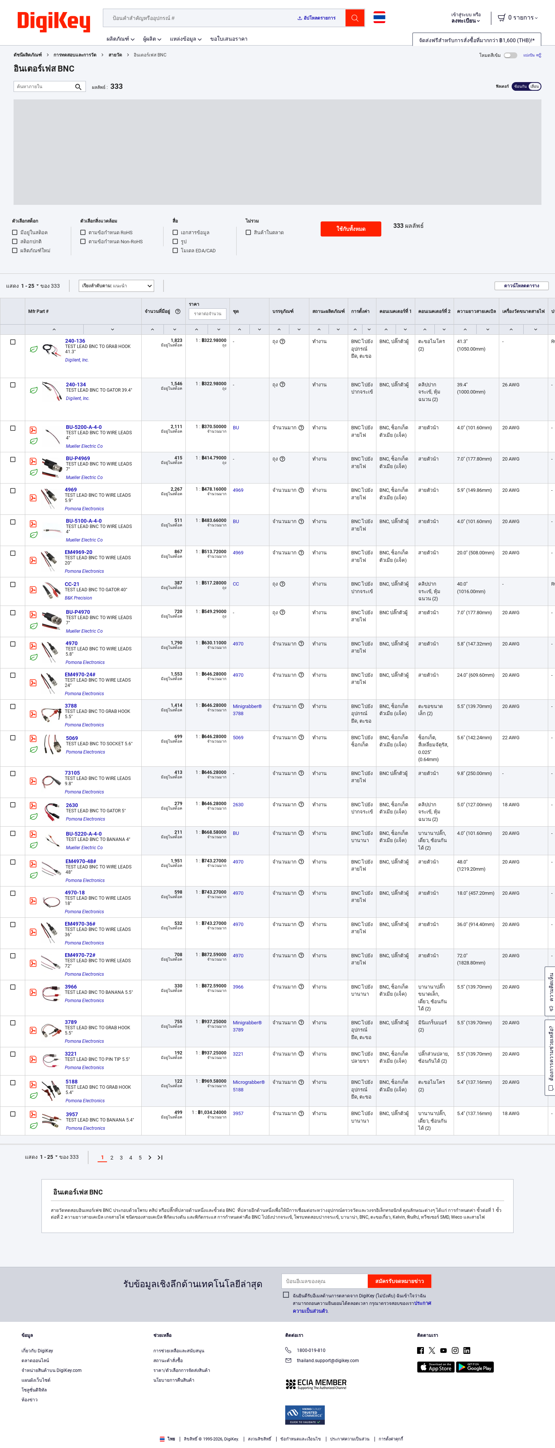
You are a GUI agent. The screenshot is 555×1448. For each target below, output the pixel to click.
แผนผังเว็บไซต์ (35, 1380)
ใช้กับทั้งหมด (350, 229)
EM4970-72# (80, 955)
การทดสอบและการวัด (75, 55)
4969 (71, 490)
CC (236, 584)
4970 (72, 643)
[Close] (543, 1430)
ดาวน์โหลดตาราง (521, 285)
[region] (277, 1431)
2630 (72, 805)
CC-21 (72, 584)
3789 (71, 1022)
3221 (71, 1054)
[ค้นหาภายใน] (43, 86)
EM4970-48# (81, 861)
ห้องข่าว (29, 1399)
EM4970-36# (80, 924)
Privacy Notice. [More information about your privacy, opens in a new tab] (125, 1440)
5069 (72, 738)
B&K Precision (78, 598)
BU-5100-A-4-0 (84, 521)
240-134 (76, 384)
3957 (72, 1114)
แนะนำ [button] (104, 285)
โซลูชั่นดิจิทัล (34, 1390)
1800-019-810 (305, 1351)
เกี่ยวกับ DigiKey (37, 1350)
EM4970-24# (80, 674)
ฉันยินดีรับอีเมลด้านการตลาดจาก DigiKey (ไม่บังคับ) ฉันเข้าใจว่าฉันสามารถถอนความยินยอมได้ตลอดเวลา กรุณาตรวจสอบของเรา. (362, 1303)
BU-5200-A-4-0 (84, 427)
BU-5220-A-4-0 (84, 834)
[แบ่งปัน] (532, 55)
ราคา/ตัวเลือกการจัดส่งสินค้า (181, 1370)
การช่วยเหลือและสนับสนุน (178, 1350)
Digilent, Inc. (77, 360)
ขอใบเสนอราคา (229, 39)
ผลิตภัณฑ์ (118, 39)
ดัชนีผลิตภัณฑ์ (28, 55)
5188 (72, 1082)
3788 (71, 706)
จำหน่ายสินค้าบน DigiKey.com (51, 1370)
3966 (71, 987)
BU (236, 427)
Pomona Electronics (84, 508)
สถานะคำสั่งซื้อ (168, 1360)
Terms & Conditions (78, 1440)
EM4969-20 (78, 552)
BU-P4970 (78, 612)
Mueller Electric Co (84, 446)
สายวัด (115, 55)
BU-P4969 (78, 458)
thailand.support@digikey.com (322, 1361)
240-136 (75, 341)
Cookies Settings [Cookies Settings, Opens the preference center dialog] (424, 1431)
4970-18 (75, 893)
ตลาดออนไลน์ (35, 1360)
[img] (54, 22)
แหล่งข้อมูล (183, 39)
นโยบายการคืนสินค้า (173, 1380)
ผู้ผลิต (149, 39)
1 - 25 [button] (27, 286)
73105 (72, 773)
